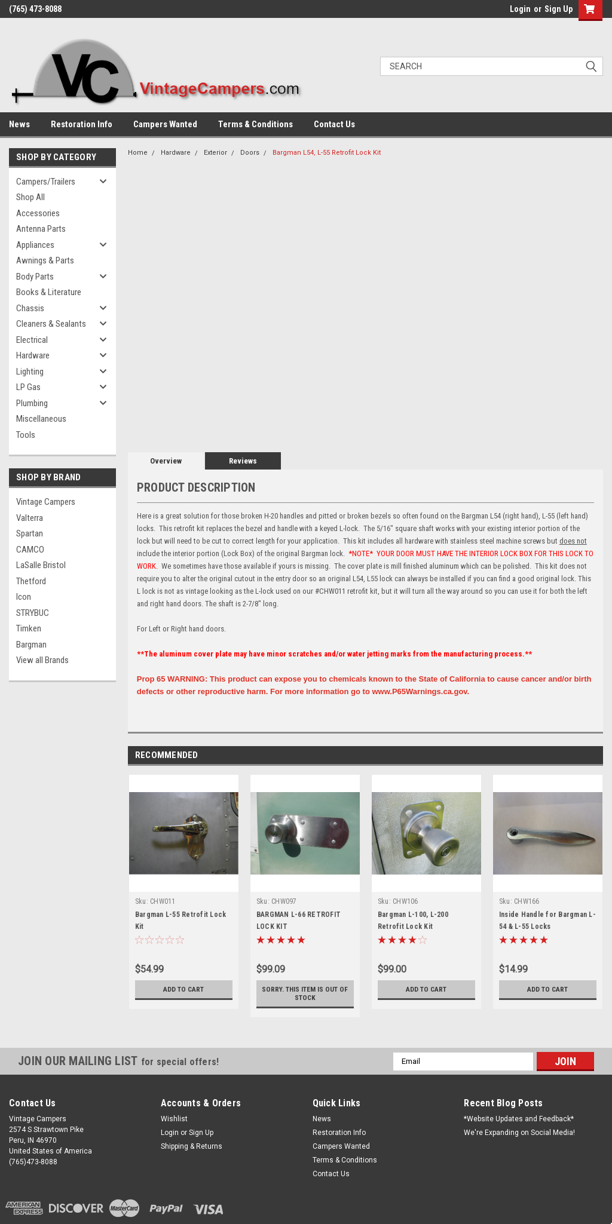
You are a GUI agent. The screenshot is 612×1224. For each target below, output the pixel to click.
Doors (249, 153)
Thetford (31, 581)
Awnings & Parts (45, 260)
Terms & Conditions (255, 124)
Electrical (32, 340)
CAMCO (30, 549)
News (19, 124)
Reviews (243, 460)
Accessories (38, 213)
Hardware (33, 355)
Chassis (30, 308)
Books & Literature (48, 292)
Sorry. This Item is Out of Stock (305, 993)
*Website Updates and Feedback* (519, 1119)
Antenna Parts (41, 228)
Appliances (35, 245)
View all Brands (42, 660)
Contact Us (334, 124)
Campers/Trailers (45, 181)
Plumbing (32, 403)
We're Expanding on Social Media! (519, 1132)
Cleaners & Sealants (51, 323)
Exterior (215, 153)
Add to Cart (183, 989)
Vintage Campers (45, 501)
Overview (166, 460)
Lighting (30, 371)
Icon (23, 596)
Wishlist (174, 1119)
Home (138, 153)
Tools (25, 435)
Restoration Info (81, 124)
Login (520, 9)
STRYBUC (32, 613)
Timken (28, 628)
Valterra (29, 518)
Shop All (30, 197)
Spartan (29, 533)
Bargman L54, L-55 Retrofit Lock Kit (327, 153)
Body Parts (35, 276)
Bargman (31, 644)
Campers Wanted (165, 124)
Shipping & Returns (191, 1146)
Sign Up (558, 9)
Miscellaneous (41, 418)
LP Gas (28, 387)
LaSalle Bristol (41, 565)
